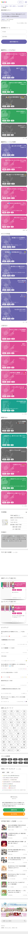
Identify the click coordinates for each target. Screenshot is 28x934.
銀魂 (24, 741)
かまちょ (5, 716)
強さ (24, 733)
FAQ (16, 927)
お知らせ (13, 927)
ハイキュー (11, 733)
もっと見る (24, 414)
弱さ (25, 713)
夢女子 (14, 727)
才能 (24, 739)
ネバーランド (17, 741)
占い (4, 733)
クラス (10, 719)
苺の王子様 (13, 747)
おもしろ (23, 727)
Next (25, 589)
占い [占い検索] (4, 762)
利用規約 (2, 927)
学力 (18, 744)
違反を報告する (14, 41)
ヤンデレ (23, 716)
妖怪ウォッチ (10, 750)
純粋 (12, 711)
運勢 (4, 741)
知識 (3, 750)
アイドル (23, 730)
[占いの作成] (14, 814)
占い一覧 (25, 138)
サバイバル (5, 727)
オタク (23, 719)
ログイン (21, 2)
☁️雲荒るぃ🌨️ (4, 19)
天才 (12, 736)
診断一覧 (25, 230)
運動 (18, 733)
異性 (17, 719)
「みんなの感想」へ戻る (22, 23)
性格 (9, 741)
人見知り (4, 713)
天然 (17, 725)
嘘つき (4, 747)
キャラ (23, 725)
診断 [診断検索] (4, 759)
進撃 (18, 750)
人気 (15, 759)
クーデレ (5, 739)
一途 (9, 730)
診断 (8, 772)
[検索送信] (25, 921)
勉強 (4, 719)
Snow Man (15, 739)
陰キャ (11, 744)
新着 (10, 759)
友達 (24, 711)
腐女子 (11, 722)
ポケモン (16, 730)
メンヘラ (4, 722)
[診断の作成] (14, 810)
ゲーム (18, 713)
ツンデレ (14, 716)
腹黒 (24, 722)
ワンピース (5, 725)
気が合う (5, 711)
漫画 (24, 744)
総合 (3, 772)
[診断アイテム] (14, 150)
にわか (23, 736)
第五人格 (23, 747)
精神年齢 (5, 736)
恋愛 (21, 759)
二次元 (4, 744)
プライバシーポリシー (8, 927)
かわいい (12, 713)
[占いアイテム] (14, 58)
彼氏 (4, 730)
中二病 (18, 722)
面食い (17, 711)
